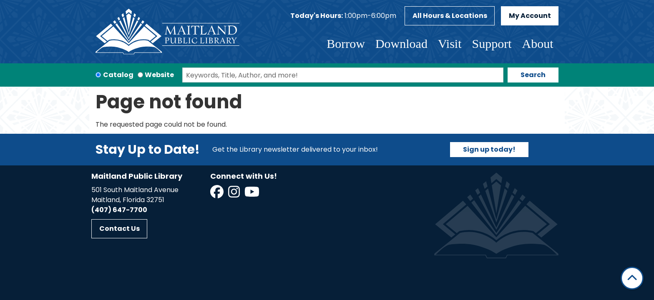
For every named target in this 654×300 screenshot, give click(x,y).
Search (533, 75)
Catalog (118, 75)
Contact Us (119, 228)
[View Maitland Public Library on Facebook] (217, 194)
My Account (530, 15)
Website (159, 75)
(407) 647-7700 (119, 210)
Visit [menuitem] (450, 43)
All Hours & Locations (450, 15)
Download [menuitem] (401, 43)
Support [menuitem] (491, 43)
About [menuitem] (537, 43)
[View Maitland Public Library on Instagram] (234, 194)
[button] (343, 16)
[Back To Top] (632, 278)
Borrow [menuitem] (346, 43)
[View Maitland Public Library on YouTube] (252, 194)
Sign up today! (489, 149)
